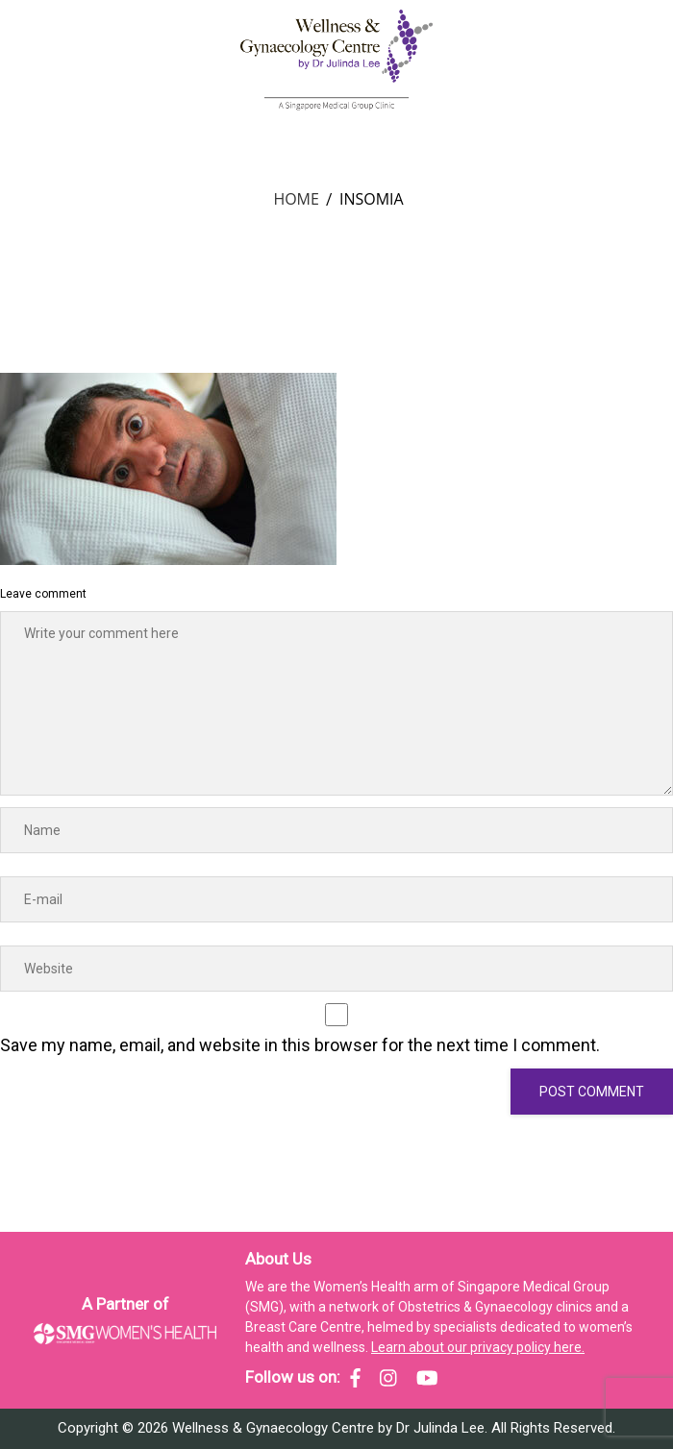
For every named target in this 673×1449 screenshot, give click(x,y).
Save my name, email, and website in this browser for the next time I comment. (300, 1045)
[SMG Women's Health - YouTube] (427, 1378)
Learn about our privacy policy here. (478, 1347)
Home (296, 198)
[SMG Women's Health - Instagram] (388, 1378)
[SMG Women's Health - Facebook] (355, 1378)
